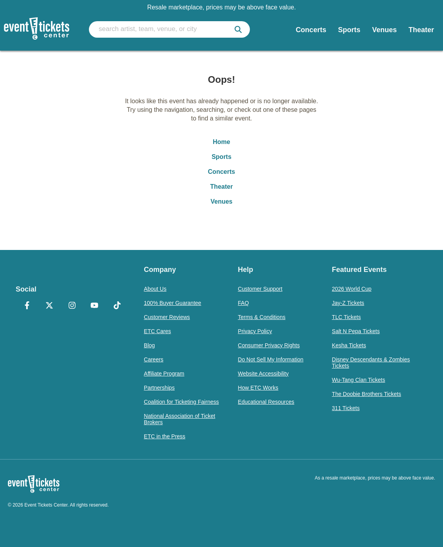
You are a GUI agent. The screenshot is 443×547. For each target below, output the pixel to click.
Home (221, 142)
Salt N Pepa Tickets (356, 331)
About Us (155, 289)
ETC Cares (157, 331)
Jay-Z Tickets (348, 303)
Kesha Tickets (349, 345)
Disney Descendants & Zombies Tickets (371, 362)
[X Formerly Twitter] (49, 306)
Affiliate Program (164, 373)
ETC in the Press (164, 436)
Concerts (221, 171)
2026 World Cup (351, 289)
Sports (221, 156)
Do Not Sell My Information (270, 359)
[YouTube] (94, 306)
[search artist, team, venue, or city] (169, 29)
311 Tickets (346, 408)
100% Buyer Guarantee (172, 303)
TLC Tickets (346, 317)
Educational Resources (266, 402)
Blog (149, 345)
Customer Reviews (167, 317)
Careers (153, 359)
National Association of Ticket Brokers (179, 419)
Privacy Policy (255, 331)
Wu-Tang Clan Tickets (358, 380)
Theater (221, 186)
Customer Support (260, 289)
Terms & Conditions (261, 317)
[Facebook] (27, 306)
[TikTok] (117, 306)
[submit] (238, 29)
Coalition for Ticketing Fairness (181, 402)
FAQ (243, 303)
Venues (221, 201)
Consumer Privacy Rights (269, 345)
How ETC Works (258, 388)
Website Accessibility (263, 373)
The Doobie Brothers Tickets (366, 394)
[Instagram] (72, 306)
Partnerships (159, 388)
